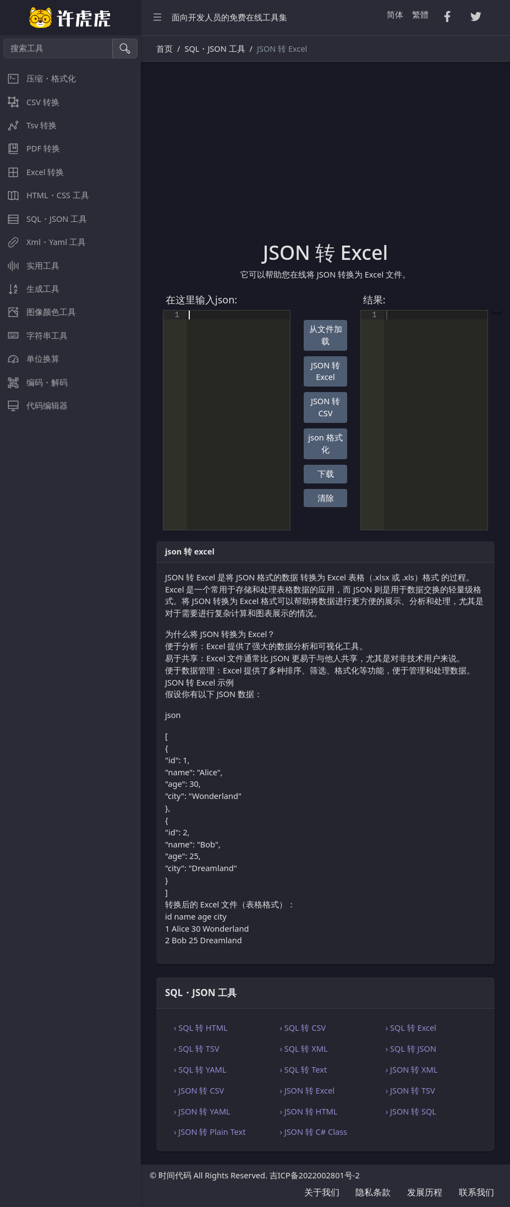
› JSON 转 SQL (411, 1111)
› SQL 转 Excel (411, 1027)
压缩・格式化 (38, 78)
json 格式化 (325, 443)
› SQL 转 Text (303, 1069)
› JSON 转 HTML (308, 1111)
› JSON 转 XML (412, 1069)
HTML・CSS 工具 (44, 195)
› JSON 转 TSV (410, 1090)
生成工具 (29, 289)
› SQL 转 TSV (197, 1048)
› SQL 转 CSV (302, 1027)
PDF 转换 (30, 148)
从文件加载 (325, 334)
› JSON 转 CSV (199, 1090)
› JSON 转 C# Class (313, 1131)
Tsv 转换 (28, 125)
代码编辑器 (34, 405)
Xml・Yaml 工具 (43, 242)
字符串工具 (34, 335)
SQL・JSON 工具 (43, 219)
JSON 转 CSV (325, 406)
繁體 (420, 14)
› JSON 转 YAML (202, 1111)
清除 (325, 497)
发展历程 (424, 1192)
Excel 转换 (32, 172)
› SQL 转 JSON (411, 1048)
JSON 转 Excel (325, 371)
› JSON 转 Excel (306, 1090)
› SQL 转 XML (303, 1048)
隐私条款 (373, 1192)
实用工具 (29, 265)
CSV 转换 (29, 102)
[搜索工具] (58, 48)
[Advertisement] (325, 158)
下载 (325, 473)
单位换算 (29, 359)
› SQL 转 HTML (201, 1027)
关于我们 (321, 1192)
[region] (70, 621)
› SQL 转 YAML (200, 1069)
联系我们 (476, 1192)
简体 (395, 14)
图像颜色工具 (38, 312)
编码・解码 (34, 382)
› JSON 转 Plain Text (209, 1131)
